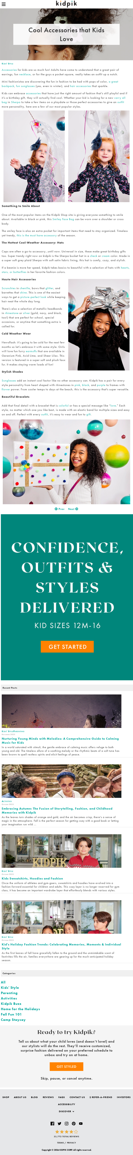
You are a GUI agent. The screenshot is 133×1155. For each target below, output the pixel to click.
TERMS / (61, 1142)
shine (23, 292)
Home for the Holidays (20, 1009)
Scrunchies (9, 288)
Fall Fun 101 (11, 1014)
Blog (34, 1097)
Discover (66, 1111)
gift (88, 414)
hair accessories (80, 86)
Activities (9, 998)
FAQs (61, 1097)
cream (106, 256)
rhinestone (12, 313)
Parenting (9, 993)
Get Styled (66, 1066)
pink (77, 385)
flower (6, 389)
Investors (124, 1097)
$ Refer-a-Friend (101, 1097)
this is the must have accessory (37, 235)
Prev (60, 509)
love (113, 405)
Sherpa (15, 102)
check (93, 256)
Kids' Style (7, 63)
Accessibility (66, 1104)
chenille (25, 288)
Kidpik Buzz (11, 1003)
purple (101, 385)
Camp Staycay (13, 1019)
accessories (33, 93)
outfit (120, 102)
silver (26, 313)
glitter (49, 288)
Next (73, 509)
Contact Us (77, 1097)
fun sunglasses (25, 86)
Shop (5, 1097)
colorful (64, 405)
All (3, 982)
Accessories (9, 70)
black (85, 385)
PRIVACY (71, 1142)
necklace (25, 74)
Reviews (48, 1097)
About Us (20, 1097)
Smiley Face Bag (63, 219)
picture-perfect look (33, 297)
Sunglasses (9, 380)
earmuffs (31, 351)
